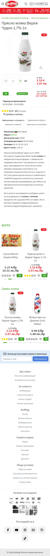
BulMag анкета (25, 422)
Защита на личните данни (25, 477)
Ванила (25, 454)
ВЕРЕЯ (14, 134)
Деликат (25, 458)
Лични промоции (25, 403)
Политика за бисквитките (25, 473)
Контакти (25, 431)
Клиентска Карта (25, 395)
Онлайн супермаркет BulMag (15, 18)
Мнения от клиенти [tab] (13, 124)
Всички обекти (25, 418)
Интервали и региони (25, 380)
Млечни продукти (39, 18)
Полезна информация (25, 375)
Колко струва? (25, 399)
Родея (25, 441)
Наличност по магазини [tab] (37, 124)
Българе (25, 450)
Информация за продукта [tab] (13, 120)
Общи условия (25, 469)
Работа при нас (25, 426)
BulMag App (25, 390)
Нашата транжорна (25, 446)
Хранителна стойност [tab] (36, 120)
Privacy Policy (25, 482)
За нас (25, 414)
